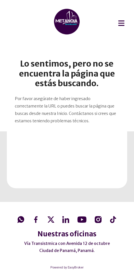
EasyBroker (76, 267)
